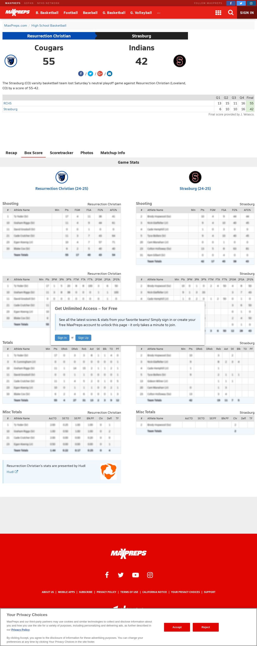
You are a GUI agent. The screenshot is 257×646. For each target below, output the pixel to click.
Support (209, 592)
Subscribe (86, 592)
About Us (48, 592)
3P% (68, 279)
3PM (54, 279)
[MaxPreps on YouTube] (135, 575)
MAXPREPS (13, 3)
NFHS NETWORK (48, 3)
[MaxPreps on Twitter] (241, 3)
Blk (104, 348)
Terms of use (129, 592)
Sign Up (83, 337)
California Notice (154, 592)
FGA (88, 210)
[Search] (231, 12)
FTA (83, 279)
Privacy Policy (106, 592)
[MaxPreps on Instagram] (251, 3)
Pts (67, 210)
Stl (98, 348)
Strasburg (141, 36)
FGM (77, 210)
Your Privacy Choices (185, 592)
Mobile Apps (66, 592)
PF (117, 348)
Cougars (49, 47)
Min (57, 210)
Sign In (62, 337)
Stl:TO (65, 418)
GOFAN (29, 3)
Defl (109, 418)
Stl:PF (77, 418)
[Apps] (218, 12)
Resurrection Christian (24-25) (61, 188)
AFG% (113, 210)
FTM (76, 279)
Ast (92, 348)
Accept (177, 627)
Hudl (12, 471)
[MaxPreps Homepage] (128, 554)
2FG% (116, 279)
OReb (64, 348)
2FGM (98, 279)
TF (117, 418)
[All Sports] (158, 12)
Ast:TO (52, 418)
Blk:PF (90, 418)
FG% (100, 210)
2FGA (107, 279)
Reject (206, 627)
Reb (84, 348)
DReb (75, 348)
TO (111, 348)
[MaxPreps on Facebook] (231, 3)
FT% (90, 279)
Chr (101, 418)
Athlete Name (22, 210)
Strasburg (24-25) (195, 188)
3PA (61, 279)
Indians (141, 47)
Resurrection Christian (49, 36)
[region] (128, 627)
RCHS (7, 103)
